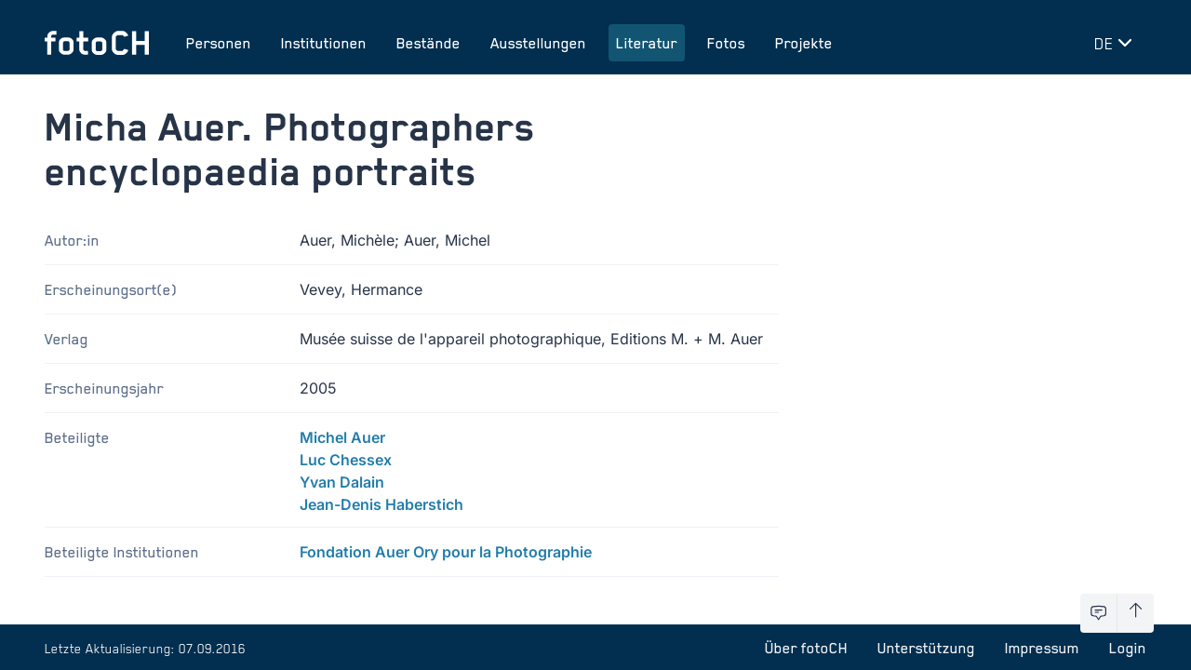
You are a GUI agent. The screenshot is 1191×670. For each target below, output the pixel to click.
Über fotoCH (806, 647)
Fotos (726, 42)
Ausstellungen (538, 42)
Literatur (646, 42)
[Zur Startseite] (97, 42)
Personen (218, 42)
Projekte (804, 42)
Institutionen (324, 42)
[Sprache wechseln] (1116, 42)
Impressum (1042, 647)
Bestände (428, 42)
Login (1127, 647)
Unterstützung (926, 647)
